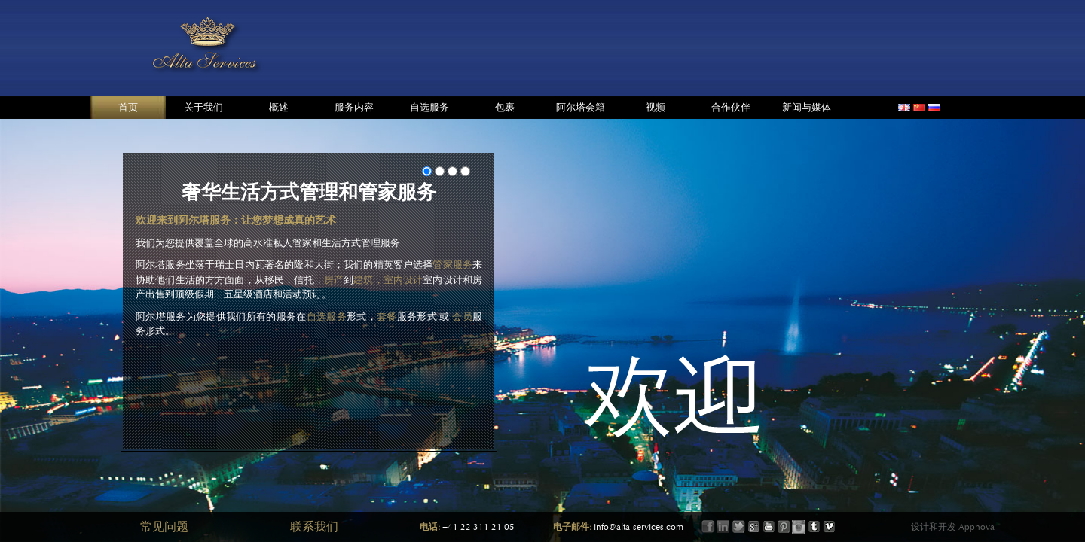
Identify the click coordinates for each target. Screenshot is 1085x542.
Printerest (783, 527)
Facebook (708, 527)
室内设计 (403, 279)
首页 (128, 108)
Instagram (798, 527)
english (904, 107)
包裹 (505, 108)
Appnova (975, 527)
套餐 (387, 316)
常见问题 (164, 526)
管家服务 (452, 264)
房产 (334, 279)
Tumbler (814, 527)
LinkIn (723, 527)
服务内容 (354, 108)
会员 (462, 316)
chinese (919, 107)
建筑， (368, 279)
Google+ (753, 527)
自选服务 (429, 108)
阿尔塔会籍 (580, 108)
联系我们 (314, 526)
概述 (279, 108)
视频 (655, 108)
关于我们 (203, 108)
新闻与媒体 (806, 108)
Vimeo (829, 527)
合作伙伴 (730, 108)
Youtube (768, 527)
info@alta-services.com (638, 527)
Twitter (738, 527)
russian (934, 107)
